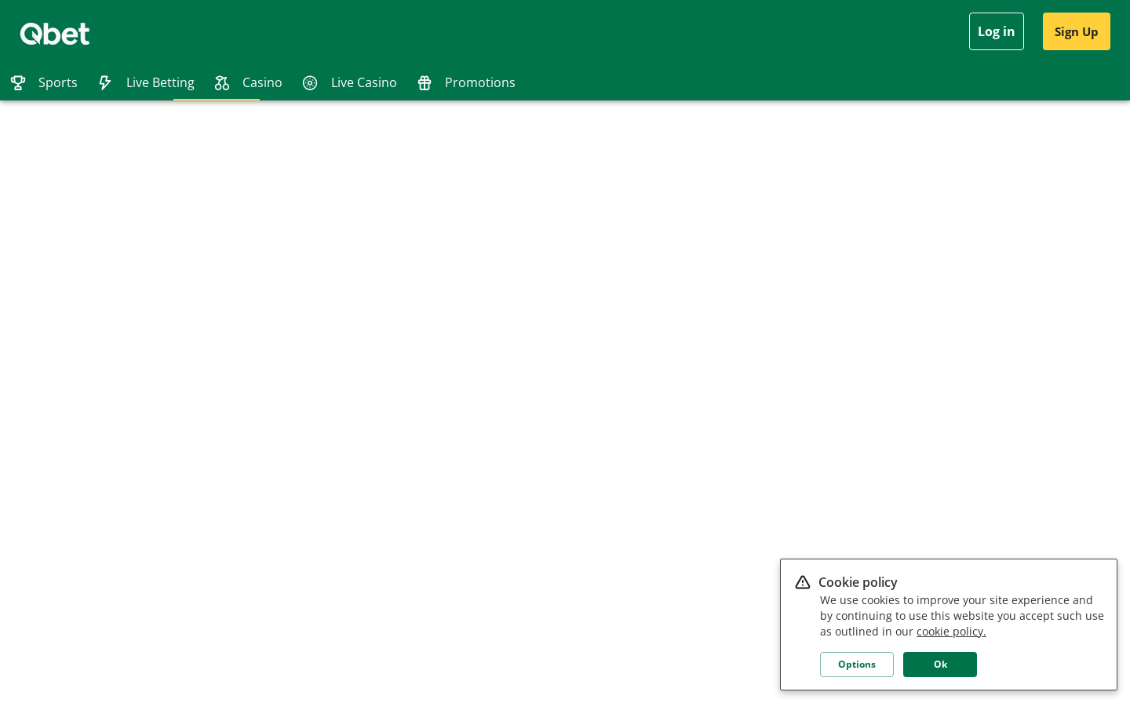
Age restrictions (142, 474)
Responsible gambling (155, 376)
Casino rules (135, 450)
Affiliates (38, 352)
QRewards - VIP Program (161, 498)
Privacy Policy (137, 327)
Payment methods (147, 425)
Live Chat (39, 376)
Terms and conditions (155, 352)
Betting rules (135, 523)
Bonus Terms (137, 401)
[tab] (43, 81)
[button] (1032, 315)
